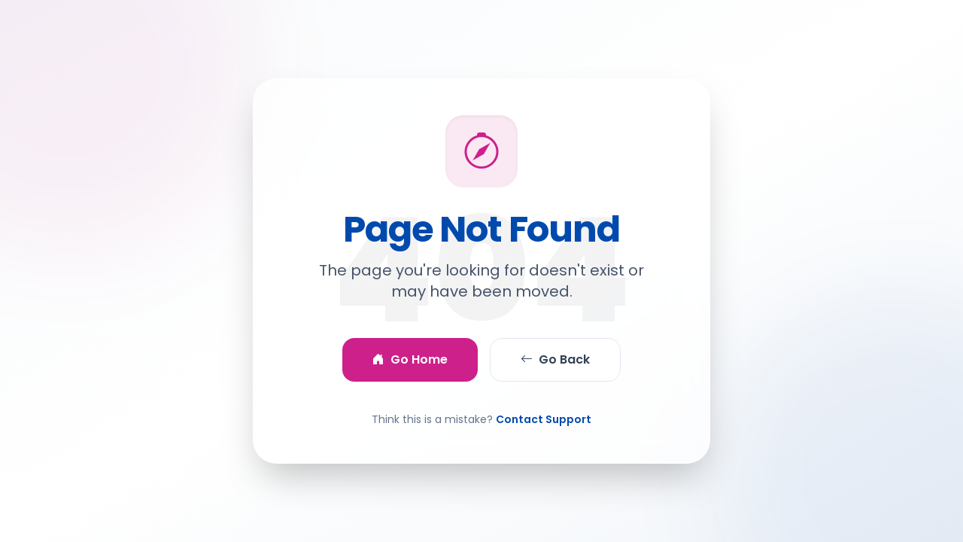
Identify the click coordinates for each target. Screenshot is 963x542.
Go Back (555, 360)
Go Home (410, 360)
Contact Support (543, 419)
